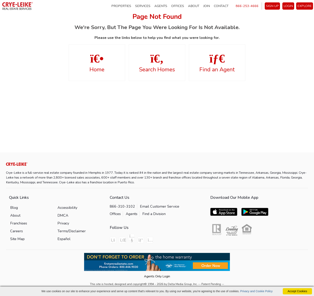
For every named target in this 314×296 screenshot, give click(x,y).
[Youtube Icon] (131, 237)
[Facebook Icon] (113, 240)
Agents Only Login (157, 276)
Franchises (18, 223)
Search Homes (157, 63)
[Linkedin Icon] (122, 240)
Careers (16, 231)
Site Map (17, 238)
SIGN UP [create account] (272, 6)
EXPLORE (304, 6)
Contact (221, 6)
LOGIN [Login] (288, 6)
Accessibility (67, 207)
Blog (14, 207)
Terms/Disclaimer (71, 231)
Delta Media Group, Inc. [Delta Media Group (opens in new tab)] (182, 284)
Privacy (63, 223)
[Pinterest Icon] (140, 240)
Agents (160, 6)
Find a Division (154, 213)
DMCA (62, 215)
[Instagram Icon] (150, 240)
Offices (177, 6)
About (193, 6)
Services (142, 6)
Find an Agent (217, 63)
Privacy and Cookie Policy (256, 291)
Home (97, 63)
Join (206, 6)
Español (63, 238)
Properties (121, 6)
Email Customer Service (159, 206)
